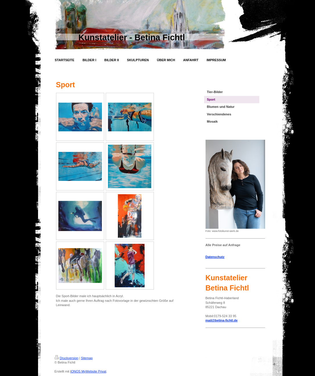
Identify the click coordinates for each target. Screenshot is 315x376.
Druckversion (66, 358)
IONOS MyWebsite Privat (88, 371)
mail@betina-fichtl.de (222, 320)
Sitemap (87, 358)
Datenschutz (215, 257)
